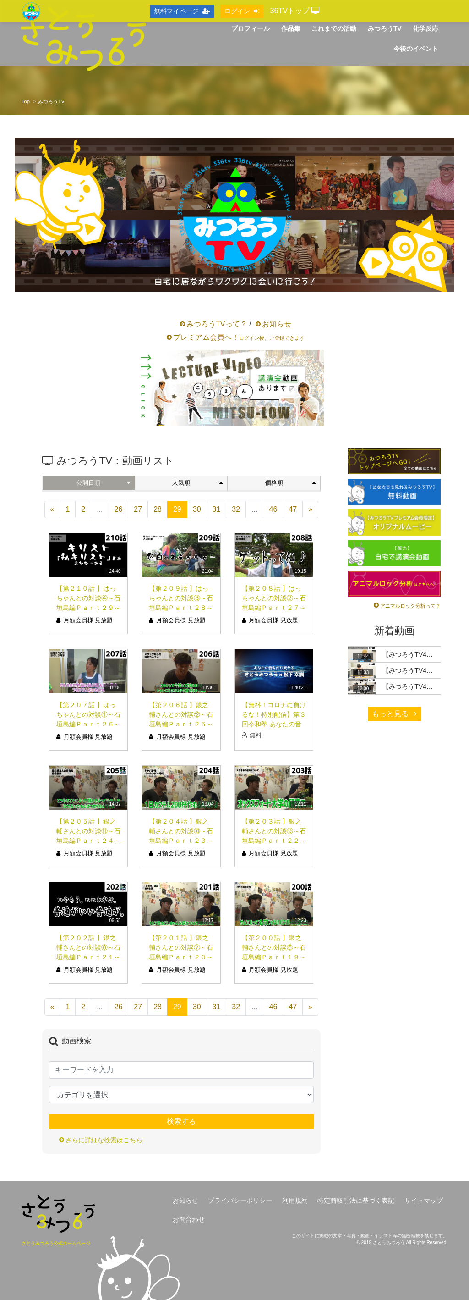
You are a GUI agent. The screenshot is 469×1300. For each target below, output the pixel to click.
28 (157, 509)
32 (236, 509)
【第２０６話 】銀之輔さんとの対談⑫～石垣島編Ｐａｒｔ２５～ (181, 714)
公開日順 (103, 482)
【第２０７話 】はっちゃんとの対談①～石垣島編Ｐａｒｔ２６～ (88, 714)
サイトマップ (423, 1200)
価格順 (290, 482)
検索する (181, 1121)
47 (293, 509)
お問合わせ (189, 1219)
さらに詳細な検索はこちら (103, 1140)
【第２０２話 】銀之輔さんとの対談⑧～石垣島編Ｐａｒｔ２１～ (88, 947)
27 (138, 509)
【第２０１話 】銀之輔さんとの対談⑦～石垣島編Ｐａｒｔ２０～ (181, 947)
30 (197, 509)
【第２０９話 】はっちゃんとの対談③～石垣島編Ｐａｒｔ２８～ (181, 598)
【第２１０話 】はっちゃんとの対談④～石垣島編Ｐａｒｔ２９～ (88, 598)
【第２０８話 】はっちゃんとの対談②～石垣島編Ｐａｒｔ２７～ (274, 598)
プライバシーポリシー (240, 1200)
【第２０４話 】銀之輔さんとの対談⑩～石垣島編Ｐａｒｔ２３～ (181, 831)
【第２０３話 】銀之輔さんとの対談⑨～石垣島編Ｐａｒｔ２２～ (274, 831)
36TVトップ (295, 11)
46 (273, 509)
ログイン (241, 11)
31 (217, 509)
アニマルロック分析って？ (410, 606)
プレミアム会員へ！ (239, 337)
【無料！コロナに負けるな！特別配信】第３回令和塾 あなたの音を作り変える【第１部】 (274, 724)
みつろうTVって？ (216, 324)
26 (119, 509)
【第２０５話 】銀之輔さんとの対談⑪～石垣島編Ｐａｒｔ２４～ (88, 831)
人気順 (197, 482)
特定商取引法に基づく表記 (355, 1200)
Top (26, 101)
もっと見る (394, 714)
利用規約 (295, 1200)
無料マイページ (182, 11)
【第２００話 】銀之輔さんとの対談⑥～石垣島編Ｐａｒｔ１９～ (274, 947)
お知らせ (276, 324)
